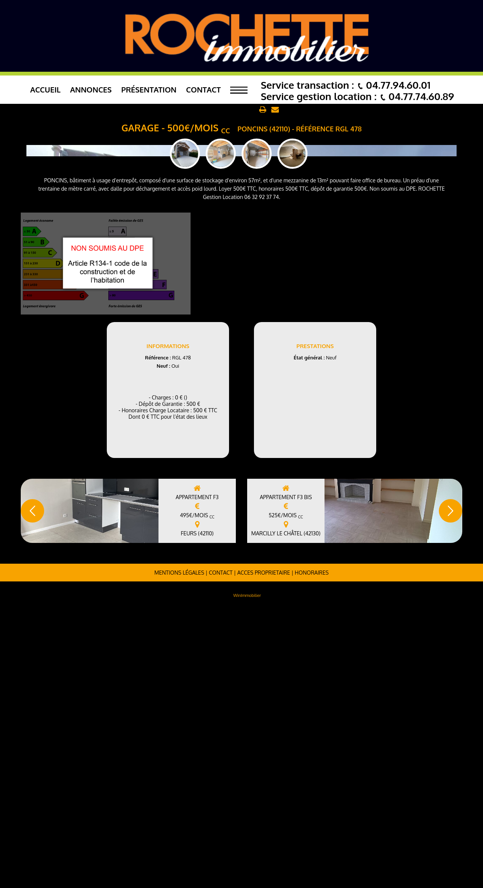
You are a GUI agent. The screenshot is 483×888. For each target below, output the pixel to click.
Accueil (45, 89)
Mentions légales (179, 851)
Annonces (91, 89)
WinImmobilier (247, 874)
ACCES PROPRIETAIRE (263, 851)
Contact (203, 89)
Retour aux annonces (229, 110)
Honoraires (312, 851)
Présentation (149, 89)
